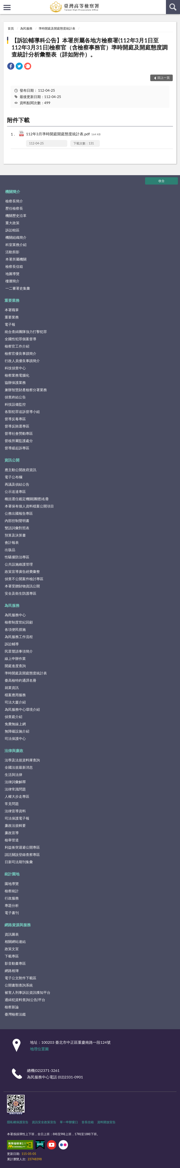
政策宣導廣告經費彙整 (22, 571)
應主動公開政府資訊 (20, 470)
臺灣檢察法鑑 (15, 1014)
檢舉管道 (12, 840)
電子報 (10, 324)
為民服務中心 (15, 615)
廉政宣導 (12, 833)
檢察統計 (12, 891)
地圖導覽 (12, 274)
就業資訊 (12, 687)
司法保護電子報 (17, 818)
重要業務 (11, 300)
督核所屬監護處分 (19, 440)
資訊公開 (11, 460)
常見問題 (12, 803)
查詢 (173, 7)
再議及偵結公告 (17, 484)
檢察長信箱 (14, 266)
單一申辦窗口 (69, 1122)
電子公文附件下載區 (20, 978)
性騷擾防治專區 (17, 557)
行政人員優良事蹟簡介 (22, 361)
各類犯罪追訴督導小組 (22, 411)
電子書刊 (12, 913)
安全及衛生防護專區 (20, 593)
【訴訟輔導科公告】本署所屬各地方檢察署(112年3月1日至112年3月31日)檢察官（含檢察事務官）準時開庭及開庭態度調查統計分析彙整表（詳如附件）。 (89, 47)
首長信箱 (88, 1122)
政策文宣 (12, 949)
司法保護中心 (15, 738)
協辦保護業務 (15, 382)
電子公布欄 (13, 477)
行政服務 (12, 898)
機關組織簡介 (15, 237)
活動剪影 (12, 252)
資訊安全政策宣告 (44, 1122)
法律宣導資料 (15, 811)
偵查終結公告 (15, 397)
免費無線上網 (15, 724)
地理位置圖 (39, 1049)
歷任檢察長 (14, 208)
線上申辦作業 (15, 658)
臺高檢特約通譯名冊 (20, 680)
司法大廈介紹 (15, 702)
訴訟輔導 (12, 644)
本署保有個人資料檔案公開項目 (29, 506)
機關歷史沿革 (15, 215)
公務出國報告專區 (19, 513)
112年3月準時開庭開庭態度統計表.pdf (63, 134)
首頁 (11, 28)
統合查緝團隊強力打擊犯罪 (26, 331)
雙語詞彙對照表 (17, 528)
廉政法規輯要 (15, 825)
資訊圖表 (12, 934)
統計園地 (11, 874)
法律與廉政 (13, 750)
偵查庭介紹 (13, 716)
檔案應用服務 (15, 695)
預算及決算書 (15, 535)
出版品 (10, 550)
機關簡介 (12, 191)
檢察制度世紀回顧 (19, 622)
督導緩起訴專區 (17, 448)
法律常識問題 (15, 789)
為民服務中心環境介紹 (22, 709)
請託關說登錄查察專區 (22, 854)
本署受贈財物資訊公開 (22, 586)
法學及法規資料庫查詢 (22, 760)
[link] (10, 67)
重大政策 (12, 223)
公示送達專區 (15, 491)
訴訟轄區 (12, 230)
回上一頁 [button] (164, 77)
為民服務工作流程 (19, 637)
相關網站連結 (15, 941)
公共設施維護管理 (19, 564)
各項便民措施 (15, 629)
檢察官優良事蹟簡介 (20, 353)
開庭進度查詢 (15, 666)
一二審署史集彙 (17, 288)
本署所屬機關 (15, 259)
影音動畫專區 (15, 963)
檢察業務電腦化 (17, 375)
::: (4, 3)
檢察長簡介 (14, 201)
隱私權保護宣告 (17, 1122)
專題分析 (12, 905)
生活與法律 (13, 774)
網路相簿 (12, 970)
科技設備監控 (15, 404)
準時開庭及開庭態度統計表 (57, 28)
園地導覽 (12, 883)
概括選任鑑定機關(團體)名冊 (27, 499)
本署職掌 (12, 310)
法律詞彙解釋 (15, 782)
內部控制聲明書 (17, 520)
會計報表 (12, 542)
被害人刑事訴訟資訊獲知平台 (27, 992)
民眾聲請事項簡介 (19, 651)
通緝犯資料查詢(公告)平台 (25, 1000)
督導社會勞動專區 (19, 433)
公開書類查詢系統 (19, 985)
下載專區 (12, 956)
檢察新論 (12, 1007)
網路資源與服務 (17, 924)
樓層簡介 (12, 281)
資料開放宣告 (106, 1122)
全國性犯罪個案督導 (20, 339)
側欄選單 (7, 7)
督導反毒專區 (15, 419)
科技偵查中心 (15, 368)
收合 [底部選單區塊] (161, 181)
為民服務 (26, 28)
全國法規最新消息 (19, 767)
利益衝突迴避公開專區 (22, 847)
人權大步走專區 (17, 796)
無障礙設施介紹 (17, 731)
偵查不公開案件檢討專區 (24, 579)
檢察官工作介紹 (17, 346)
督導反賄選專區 (17, 426)
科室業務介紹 (15, 244)
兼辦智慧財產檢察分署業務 (26, 390)
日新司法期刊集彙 (19, 862)
